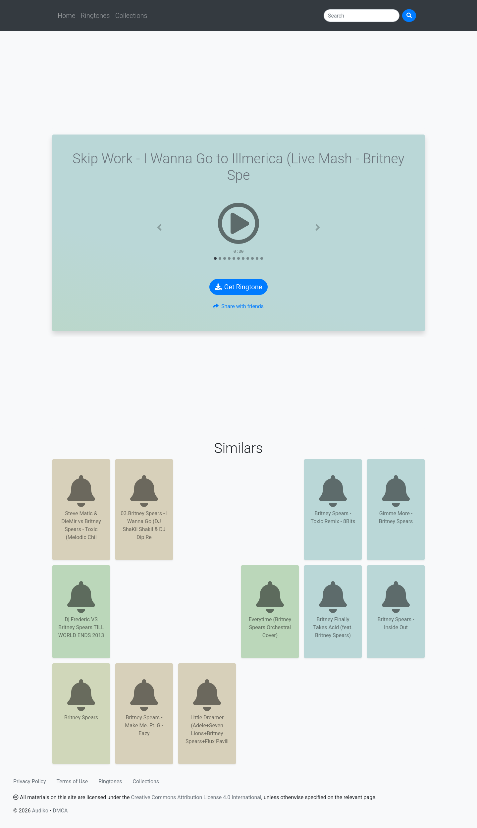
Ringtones (95, 16)
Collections (131, 16)
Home (66, 16)
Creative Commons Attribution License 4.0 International (196, 797)
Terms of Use (72, 781)
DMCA (60, 810)
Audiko (40, 810)
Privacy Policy (29, 781)
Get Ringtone (238, 287)
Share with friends (238, 306)
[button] (159, 227)
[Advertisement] (238, 82)
